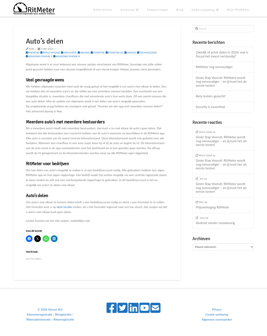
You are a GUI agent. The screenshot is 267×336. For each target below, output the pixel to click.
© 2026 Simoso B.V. (50, 309)
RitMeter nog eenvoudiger (214, 67)
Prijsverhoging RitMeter (212, 207)
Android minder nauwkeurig (215, 223)
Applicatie (68, 52)
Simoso (130, 52)
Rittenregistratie (64, 319)
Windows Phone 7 (39, 56)
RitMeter (98, 52)
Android (32, 52)
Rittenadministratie (38, 319)
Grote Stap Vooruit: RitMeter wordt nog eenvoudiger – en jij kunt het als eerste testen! (221, 81)
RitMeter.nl (114, 52)
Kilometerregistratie (39, 314)
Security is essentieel (210, 107)
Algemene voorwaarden (217, 319)
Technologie (147, 52)
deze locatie (65, 207)
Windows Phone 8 (66, 56)
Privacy (217, 309)
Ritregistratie (63, 314)
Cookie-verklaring (217, 314)
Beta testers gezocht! (210, 96)
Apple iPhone (50, 52)
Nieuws (83, 52)
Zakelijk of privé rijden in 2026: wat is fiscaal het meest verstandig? (222, 54)
